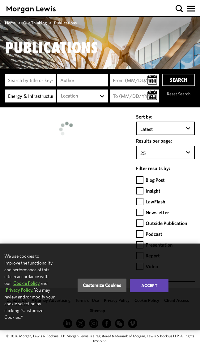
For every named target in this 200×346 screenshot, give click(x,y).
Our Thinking (35, 23)
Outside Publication (166, 223)
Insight (153, 191)
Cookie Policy (26, 283)
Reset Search (178, 94)
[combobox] (82, 96)
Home (10, 23)
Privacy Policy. (19, 290)
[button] (179, 9)
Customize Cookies (102, 285)
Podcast (154, 234)
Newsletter (157, 212)
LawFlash (155, 201)
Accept (149, 285)
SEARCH (178, 80)
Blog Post (155, 180)
